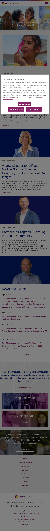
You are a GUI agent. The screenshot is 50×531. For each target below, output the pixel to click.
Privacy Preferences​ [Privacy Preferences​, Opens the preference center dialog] (24, 104)
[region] (25, 94)
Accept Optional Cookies (34, 109)
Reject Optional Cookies (16, 109)
